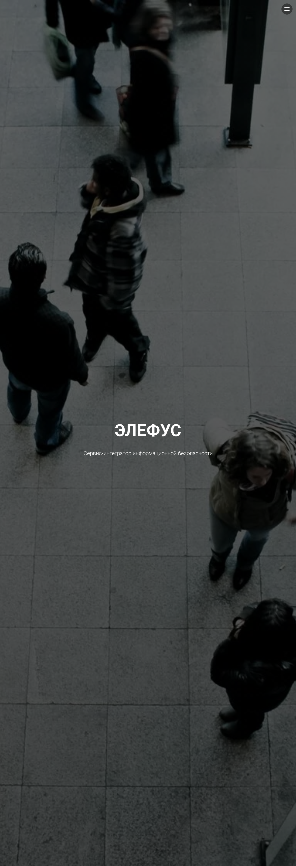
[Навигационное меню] (287, 9)
